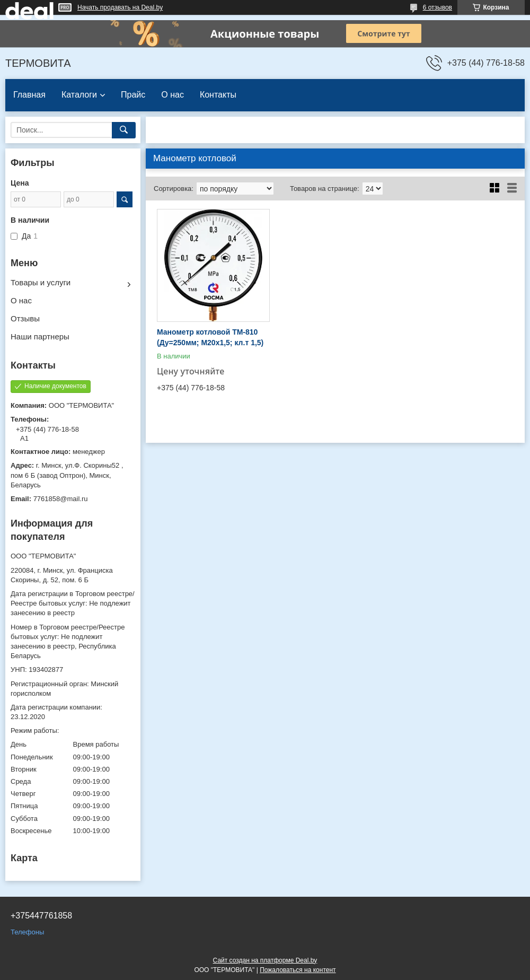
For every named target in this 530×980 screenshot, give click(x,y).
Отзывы (25, 318)
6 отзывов (437, 7)
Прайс (133, 94)
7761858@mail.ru (60, 499)
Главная (29, 94)
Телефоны (27, 932)
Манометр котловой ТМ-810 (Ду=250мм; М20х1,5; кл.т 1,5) (210, 337)
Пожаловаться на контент (297, 970)
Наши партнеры (40, 336)
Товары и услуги (40, 282)
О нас (172, 94)
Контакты (218, 94)
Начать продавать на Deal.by (120, 7)
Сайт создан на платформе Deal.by (265, 960)
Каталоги (79, 94)
